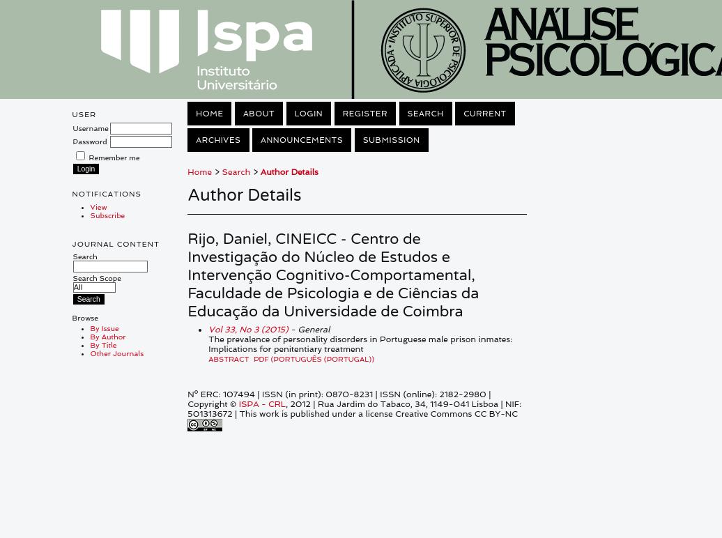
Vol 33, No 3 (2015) (248, 330)
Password (90, 141)
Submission (391, 140)
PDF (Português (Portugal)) (314, 359)
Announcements (302, 140)
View (99, 207)
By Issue (105, 328)
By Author (108, 336)
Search (110, 261)
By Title (104, 345)
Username (91, 128)
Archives (218, 140)
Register (365, 113)
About (259, 113)
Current (485, 113)
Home (209, 113)
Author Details (289, 172)
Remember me (114, 157)
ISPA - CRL (262, 404)
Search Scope (97, 282)
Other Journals (117, 353)
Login (309, 113)
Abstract (228, 359)
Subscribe (108, 215)
